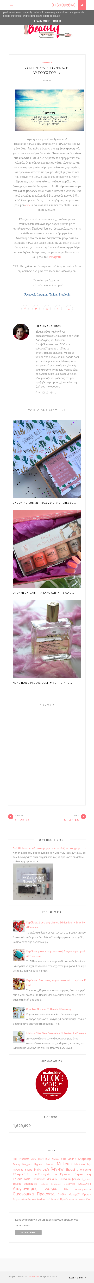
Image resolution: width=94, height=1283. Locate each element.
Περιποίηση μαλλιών (44, 1179)
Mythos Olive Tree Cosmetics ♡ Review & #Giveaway (57, 1033)
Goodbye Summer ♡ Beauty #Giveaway (48, 1009)
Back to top (77, 1278)
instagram (55, 256)
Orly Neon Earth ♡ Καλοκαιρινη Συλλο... (43, 592)
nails (37, 1169)
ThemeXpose (33, 1276)
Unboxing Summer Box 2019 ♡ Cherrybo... (44, 502)
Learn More (42, 21)
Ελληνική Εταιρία (25, 1174)
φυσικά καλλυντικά (38, 1199)
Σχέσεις (86, 1179)
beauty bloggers (22, 1164)
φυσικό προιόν (60, 1199)
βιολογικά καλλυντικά (77, 1184)
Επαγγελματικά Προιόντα (56, 1174)
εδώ (27, 205)
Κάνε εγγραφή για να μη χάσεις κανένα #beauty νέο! (47, 1219)
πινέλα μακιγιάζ (69, 1194)
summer (47, 63)
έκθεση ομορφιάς (51, 1184)
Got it (57, 21)
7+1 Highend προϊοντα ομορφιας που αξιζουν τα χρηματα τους (52, 848)
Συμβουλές (74, 1179)
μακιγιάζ (50, 1189)
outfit (46, 1169)
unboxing (85, 1169)
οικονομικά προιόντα (34, 1194)
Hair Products (21, 1159)
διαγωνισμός (25, 1188)
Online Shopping (79, 1159)
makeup (64, 1163)
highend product (44, 1164)
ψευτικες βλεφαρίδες (79, 1199)
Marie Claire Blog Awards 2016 (48, 1159)
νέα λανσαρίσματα (77, 1189)
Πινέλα (62, 1179)
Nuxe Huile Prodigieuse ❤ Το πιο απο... (42, 682)
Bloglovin (64, 294)
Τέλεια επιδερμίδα (25, 1183)
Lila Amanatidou (48, 326)
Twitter (53, 294)
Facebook (30, 294)
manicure (79, 1164)
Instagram (42, 294)
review (57, 1169)
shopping (71, 1169)
